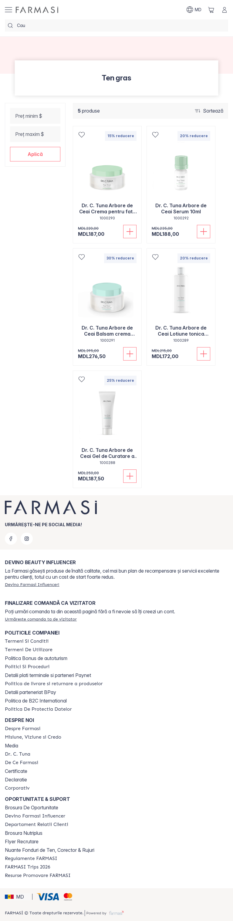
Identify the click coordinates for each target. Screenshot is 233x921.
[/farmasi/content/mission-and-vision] (33, 737)
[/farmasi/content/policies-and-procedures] (27, 667)
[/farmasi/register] (32, 584)
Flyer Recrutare (22, 841)
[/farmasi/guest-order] (41, 619)
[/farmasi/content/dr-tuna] (17, 754)
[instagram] (27, 539)
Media (11, 746)
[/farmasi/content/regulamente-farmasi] (31, 858)
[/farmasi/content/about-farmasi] (22, 729)
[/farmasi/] (37, 9)
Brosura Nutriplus (23, 833)
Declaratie (16, 780)
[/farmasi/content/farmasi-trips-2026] (27, 867)
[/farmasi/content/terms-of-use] (28, 650)
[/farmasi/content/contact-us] (36, 824)
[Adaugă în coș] (130, 231)
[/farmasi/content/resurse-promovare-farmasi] (38, 875)
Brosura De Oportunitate (31, 807)
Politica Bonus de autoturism (36, 658)
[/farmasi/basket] (211, 9)
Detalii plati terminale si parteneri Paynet (48, 675)
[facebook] (11, 539)
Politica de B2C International (36, 701)
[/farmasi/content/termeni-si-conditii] (27, 641)
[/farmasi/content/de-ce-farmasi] (21, 763)
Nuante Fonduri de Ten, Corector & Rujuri (49, 850)
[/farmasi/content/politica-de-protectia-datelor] (38, 709)
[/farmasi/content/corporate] (17, 788)
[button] (35, 154)
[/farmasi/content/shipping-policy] (54, 684)
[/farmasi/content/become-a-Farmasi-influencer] (35, 816)
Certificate (16, 771)
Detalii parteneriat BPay (30, 692)
